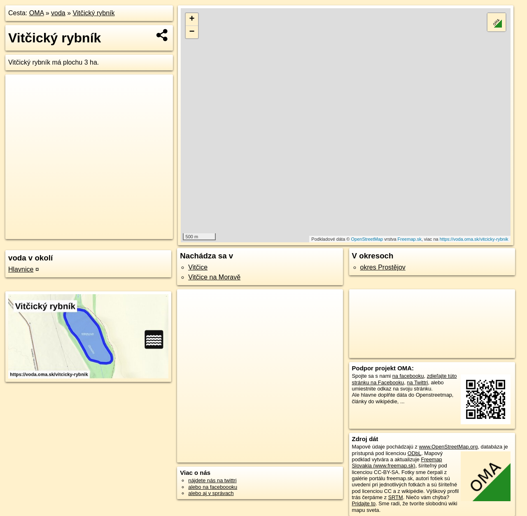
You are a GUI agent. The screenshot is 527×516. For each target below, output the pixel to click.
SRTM (395, 497)
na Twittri (417, 382)
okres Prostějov (383, 267)
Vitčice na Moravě (214, 277)
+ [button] (192, 19)
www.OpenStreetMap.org (448, 447)
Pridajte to (364, 503)
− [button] (192, 32)
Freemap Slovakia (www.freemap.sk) (397, 462)
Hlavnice (20, 269)
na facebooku (408, 376)
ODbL (414, 453)
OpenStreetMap (367, 239)
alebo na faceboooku (212, 487)
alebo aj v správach (210, 493)
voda (58, 12)
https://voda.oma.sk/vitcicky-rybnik (474, 239)
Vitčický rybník (94, 12)
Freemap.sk (410, 239)
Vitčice (198, 267)
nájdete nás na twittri (212, 480)
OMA (36, 12)
